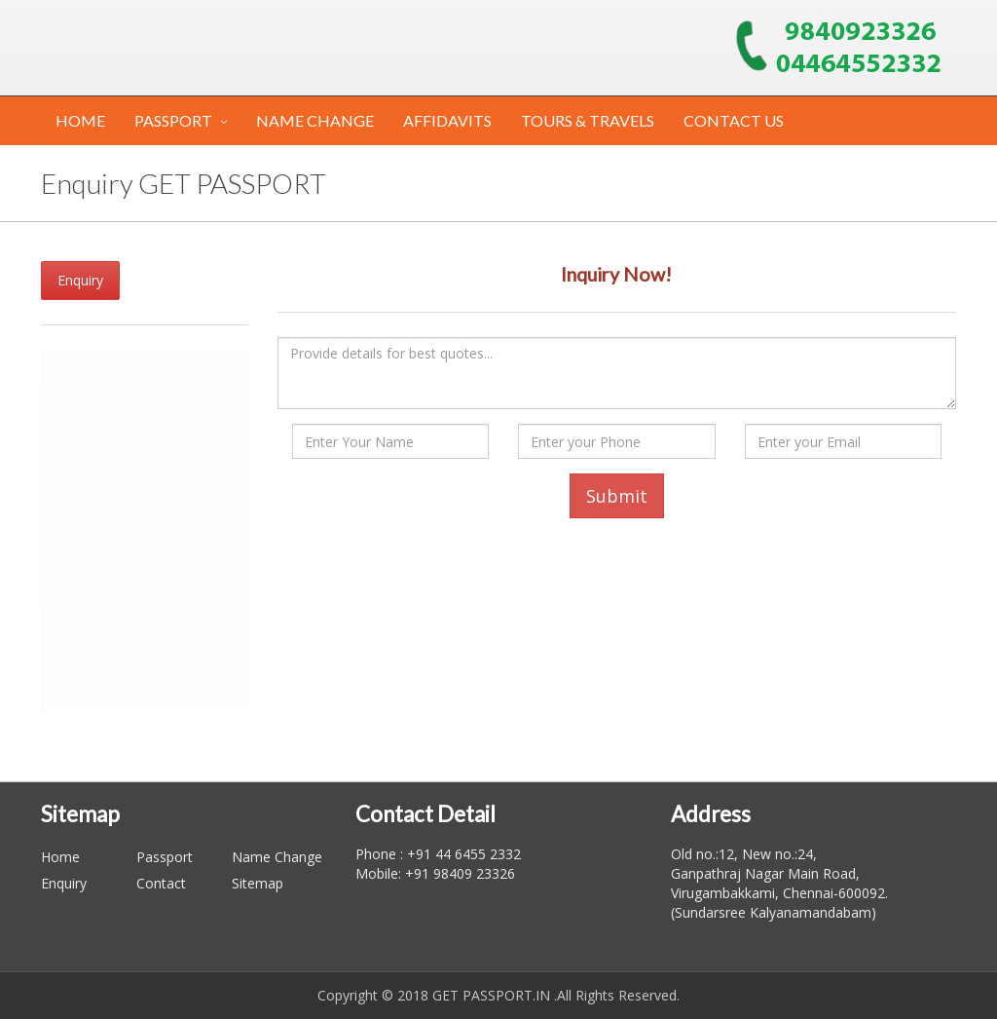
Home (60, 857)
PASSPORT (173, 120)
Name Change (277, 857)
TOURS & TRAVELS (587, 120)
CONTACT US (733, 120)
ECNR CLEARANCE (138, 593)
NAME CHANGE (315, 120)
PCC (99, 558)
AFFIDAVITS (447, 120)
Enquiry (80, 280)
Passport (164, 857)
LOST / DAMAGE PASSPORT (133, 513)
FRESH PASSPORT (139, 401)
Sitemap (257, 883)
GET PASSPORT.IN (491, 995)
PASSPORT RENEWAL (148, 434)
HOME (80, 120)
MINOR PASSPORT (140, 468)
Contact (161, 883)
